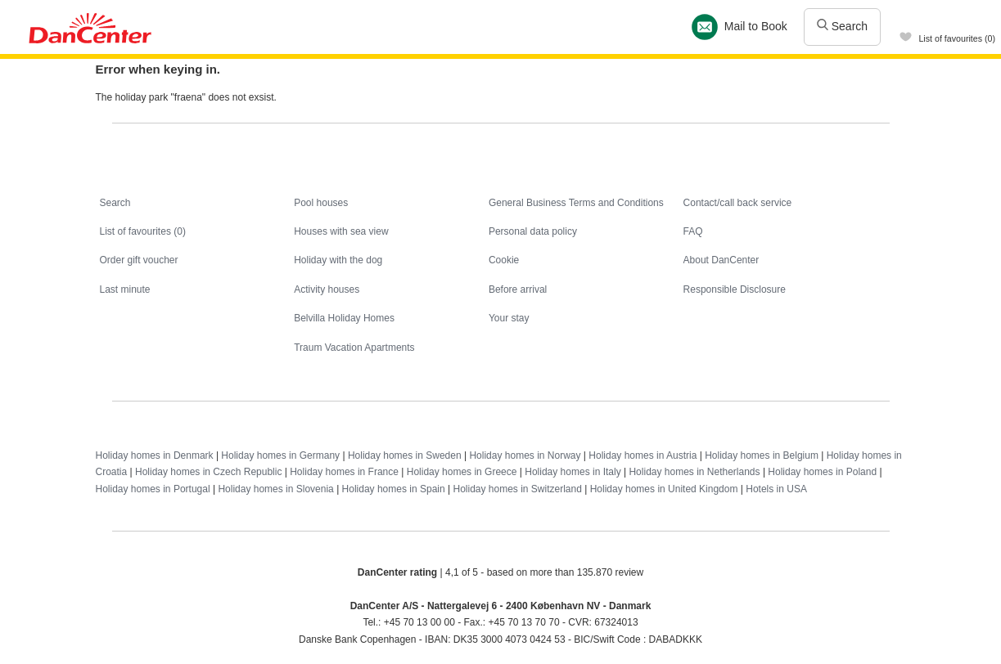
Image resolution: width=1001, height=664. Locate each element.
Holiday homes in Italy (572, 472)
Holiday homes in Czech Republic (208, 472)
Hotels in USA (776, 489)
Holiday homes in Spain (393, 489)
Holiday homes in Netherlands (694, 472)
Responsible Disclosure (734, 289)
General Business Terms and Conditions (576, 203)
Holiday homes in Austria (642, 455)
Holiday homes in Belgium (761, 455)
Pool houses (321, 203)
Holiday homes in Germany (280, 455)
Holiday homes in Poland (822, 472)
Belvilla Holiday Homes (344, 318)
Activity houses (326, 289)
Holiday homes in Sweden (405, 455)
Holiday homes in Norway (524, 455)
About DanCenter (721, 260)
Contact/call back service (737, 203)
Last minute (125, 289)
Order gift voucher (139, 260)
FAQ (693, 231)
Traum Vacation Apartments (354, 347)
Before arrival (518, 289)
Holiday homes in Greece (462, 472)
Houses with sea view (341, 231)
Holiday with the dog (338, 260)
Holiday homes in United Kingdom (664, 489)
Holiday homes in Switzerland (517, 489)
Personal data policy (533, 231)
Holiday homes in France (344, 472)
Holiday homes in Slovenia (275, 489)
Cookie (504, 260)
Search (842, 26)
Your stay (509, 318)
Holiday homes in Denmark (155, 455)
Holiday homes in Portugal (153, 489)
